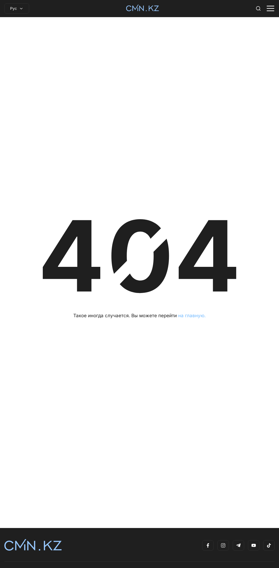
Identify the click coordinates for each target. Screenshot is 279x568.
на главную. (192, 315)
